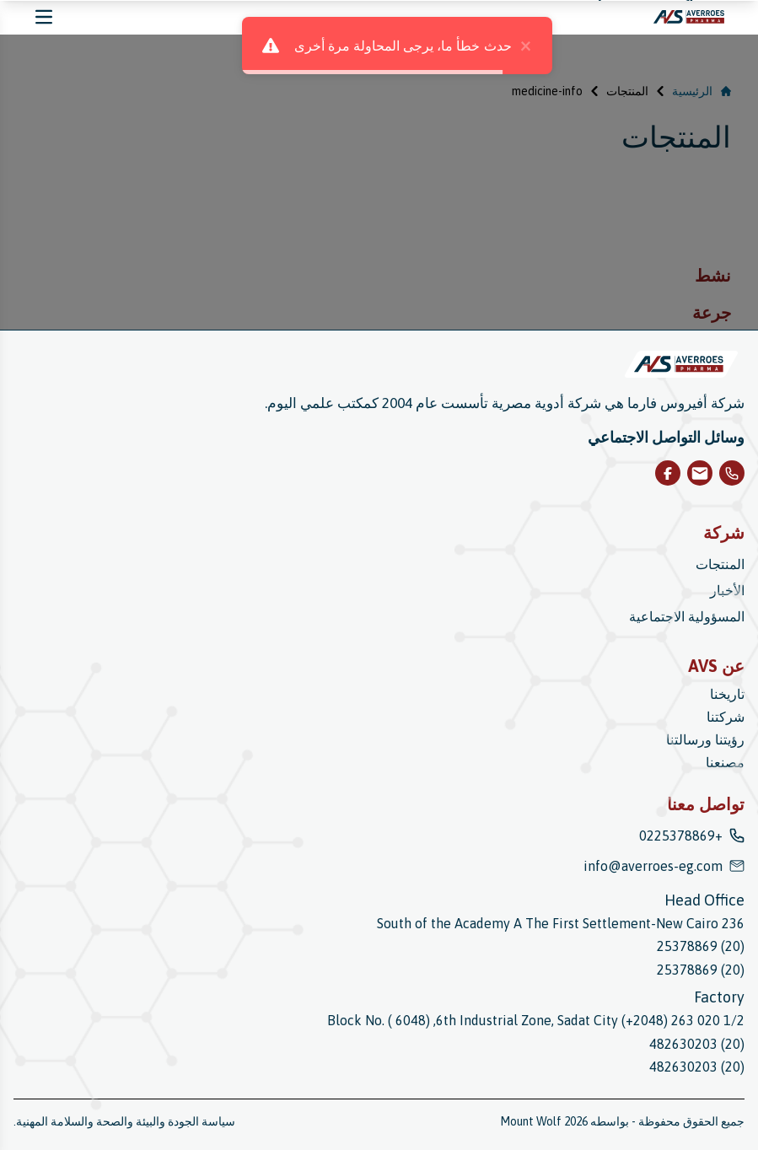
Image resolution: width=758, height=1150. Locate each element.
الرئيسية (701, 91)
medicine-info (547, 91)
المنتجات (627, 91)
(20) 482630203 (697, 1043)
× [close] (507, 45)
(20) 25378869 (701, 946)
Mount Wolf (531, 1121)
